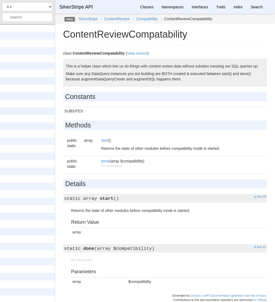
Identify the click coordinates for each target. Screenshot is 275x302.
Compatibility (147, 19)
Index (238, 7)
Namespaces (173, 7)
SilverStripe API (76, 7)
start (104, 140)
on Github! (260, 299)
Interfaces (199, 7)
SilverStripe (88, 19)
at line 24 (260, 196)
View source (137, 53)
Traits (220, 7)
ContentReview (117, 19)
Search (257, 7)
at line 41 (260, 246)
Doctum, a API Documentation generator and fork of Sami (228, 295)
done (105, 161)
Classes (147, 7)
